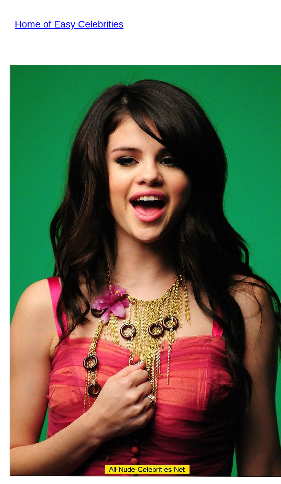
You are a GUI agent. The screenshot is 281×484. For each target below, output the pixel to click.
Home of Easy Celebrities (69, 24)
